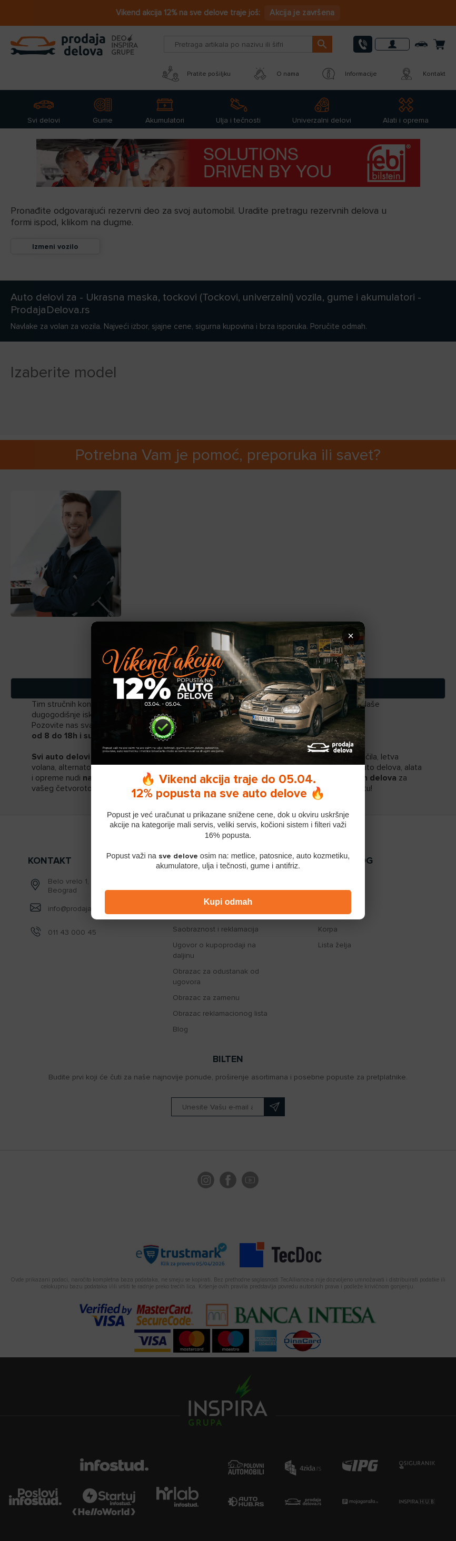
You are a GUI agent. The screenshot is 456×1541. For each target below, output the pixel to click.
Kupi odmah (228, 901)
